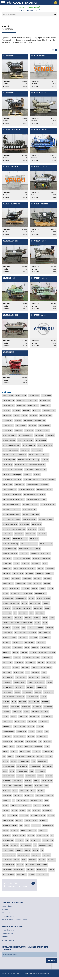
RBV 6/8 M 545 (7, 786)
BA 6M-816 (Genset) (9, 440)
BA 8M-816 (18, 420)
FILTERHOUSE (43, 722)
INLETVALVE (6, 643)
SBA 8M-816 (16, 410)
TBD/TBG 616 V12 (42, 875)
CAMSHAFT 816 (47, 781)
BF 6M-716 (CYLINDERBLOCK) (12, 480)
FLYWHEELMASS (35, 766)
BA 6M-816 (36, 410)
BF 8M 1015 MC (7, 534)
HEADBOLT (6, 638)
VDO (46, 801)
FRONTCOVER (39, 682)
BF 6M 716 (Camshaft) (29, 509)
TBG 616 (5, 830)
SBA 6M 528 (6, 801)
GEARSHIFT (6, 781)
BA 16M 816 (37, 583)
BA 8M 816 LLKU (8, 598)
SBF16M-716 (6, 539)
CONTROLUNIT (42, 736)
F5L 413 (22, 835)
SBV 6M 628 (27, 475)
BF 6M (5, 850)
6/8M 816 (22, 810)
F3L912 (24, 860)
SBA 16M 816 (27, 578)
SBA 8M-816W (45, 554)
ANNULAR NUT (42, 761)
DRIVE (45, 618)
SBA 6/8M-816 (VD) (44, 425)
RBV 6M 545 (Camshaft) (20, 539)
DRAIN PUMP (32, 722)
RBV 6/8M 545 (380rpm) (27, 568)
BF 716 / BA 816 (12, 815)
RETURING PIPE (30, 662)
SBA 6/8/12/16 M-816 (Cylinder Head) (14, 529)
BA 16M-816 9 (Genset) (9, 435)
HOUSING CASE (7, 618)
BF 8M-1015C (50, 435)
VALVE (12, 771)
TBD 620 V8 (46, 806)
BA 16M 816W (7, 563)
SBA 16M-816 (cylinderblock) (11, 504)
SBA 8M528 (49, 796)
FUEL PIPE (31, 736)
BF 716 (11, 850)
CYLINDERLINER (25, 751)
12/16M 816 (14, 830)
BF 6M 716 (45, 460)
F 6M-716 (24, 415)
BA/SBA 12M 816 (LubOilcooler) (12, 470)
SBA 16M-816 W (7, 484)
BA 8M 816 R (32, 830)
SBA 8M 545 (39, 573)
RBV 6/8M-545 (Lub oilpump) (11, 519)
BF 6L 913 (31, 875)
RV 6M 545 (6, 578)
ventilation (31, 628)
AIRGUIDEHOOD (22, 771)
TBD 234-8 (19, 850)
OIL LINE (41, 662)
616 (15, 613)
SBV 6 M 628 (24, 791)
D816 (23, 628)
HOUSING (16, 628)
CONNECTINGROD (8, 766)
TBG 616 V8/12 (47, 810)
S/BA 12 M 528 (30, 534)
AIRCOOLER (6, 712)
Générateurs (6, 909)
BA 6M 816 (49, 573)
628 (52, 835)
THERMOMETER (31, 741)
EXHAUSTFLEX (34, 717)
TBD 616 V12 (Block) (21, 465)
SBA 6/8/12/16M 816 (9, 855)
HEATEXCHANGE (26, 623)
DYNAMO (33, 652)
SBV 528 (47, 608)
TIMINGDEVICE (47, 657)
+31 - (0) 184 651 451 (30, 10)
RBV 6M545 (25, 588)
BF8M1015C (6, 835)
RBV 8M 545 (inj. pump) (45, 445)
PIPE (27, 672)
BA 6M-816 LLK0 (24, 524)
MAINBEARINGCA (19, 682)
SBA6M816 (47, 583)
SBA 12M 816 (27, 608)
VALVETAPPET (45, 647)
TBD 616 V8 (46, 855)
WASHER (5, 761)
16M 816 (40, 568)
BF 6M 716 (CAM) (41, 470)
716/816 (5, 623)
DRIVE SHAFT (14, 623)
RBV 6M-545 (21, 405)
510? (52, 840)
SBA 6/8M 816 (16, 578)
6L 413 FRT (36, 810)
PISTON (5, 746)
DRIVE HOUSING (8, 677)
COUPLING (22, 702)
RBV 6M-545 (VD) (33, 405)
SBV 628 (31, 598)
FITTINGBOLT (41, 643)
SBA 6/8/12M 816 (8, 820)
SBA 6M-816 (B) (46, 396)
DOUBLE (5, 707)
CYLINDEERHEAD (19, 726)
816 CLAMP (33, 638)
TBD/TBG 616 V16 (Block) (37, 465)
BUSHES (15, 652)
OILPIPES (49, 776)
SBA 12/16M (51, 860)
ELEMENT (16, 667)
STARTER (17, 692)
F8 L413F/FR (25, 450)
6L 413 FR (31, 835)
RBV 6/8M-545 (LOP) (49, 410)
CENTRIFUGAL (18, 672)
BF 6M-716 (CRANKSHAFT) (32, 480)
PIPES (12, 746)
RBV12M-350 (35, 554)
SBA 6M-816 (32, 425)
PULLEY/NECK (7, 682)
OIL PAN (39, 731)
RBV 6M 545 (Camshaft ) (48, 504)
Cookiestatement (7, 933)
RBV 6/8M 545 (14, 588)
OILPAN (31, 731)
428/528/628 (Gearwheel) (26, 489)
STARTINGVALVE (24, 761)
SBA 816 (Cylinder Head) (10, 554)
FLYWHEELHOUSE (32, 697)
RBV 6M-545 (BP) (39, 420)
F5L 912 (16, 860)
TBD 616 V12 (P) (32, 401)
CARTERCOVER (40, 771)
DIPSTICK (17, 657)
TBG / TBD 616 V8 (21, 598)
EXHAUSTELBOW (47, 717)
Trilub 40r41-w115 (40, 593)
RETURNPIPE (27, 657)
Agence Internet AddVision (41, 973)
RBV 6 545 (19, 820)
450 (29, 810)
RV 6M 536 (38, 786)
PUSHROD (35, 647)
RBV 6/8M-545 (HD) (8, 405)
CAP (40, 741)
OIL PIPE (52, 652)
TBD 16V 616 (40, 796)
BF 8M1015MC (7, 860)
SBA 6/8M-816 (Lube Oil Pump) (36, 499)
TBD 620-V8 (22, 455)
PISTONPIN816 (7, 633)
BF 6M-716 (37, 475)
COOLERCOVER (21, 731)
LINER (46, 786)
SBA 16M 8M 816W (22, 801)
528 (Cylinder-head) (46, 544)
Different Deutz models (10, 825)
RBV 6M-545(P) (7, 465)
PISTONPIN (47, 741)
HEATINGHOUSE (35, 603)
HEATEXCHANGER (8, 875)
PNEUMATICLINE (34, 702)
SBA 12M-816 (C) (21, 425)
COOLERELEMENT (8, 731)
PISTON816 (49, 628)
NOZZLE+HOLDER (44, 633)
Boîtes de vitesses (8, 913)
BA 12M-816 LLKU (23, 855)
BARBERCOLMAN (36, 801)
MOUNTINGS (43, 652)
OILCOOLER (6, 628)
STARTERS (24, 652)
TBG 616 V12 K (36, 563)
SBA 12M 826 (29, 573)
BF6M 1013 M (36, 855)
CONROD (40, 628)
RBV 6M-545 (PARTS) (9, 460)
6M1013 (42, 588)
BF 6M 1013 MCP (37, 450)
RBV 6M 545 (34, 539)
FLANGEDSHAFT (8, 687)
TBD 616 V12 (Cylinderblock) (11, 509)
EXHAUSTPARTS (7, 722)
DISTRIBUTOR (30, 776)
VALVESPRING (29, 643)
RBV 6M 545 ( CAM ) (29, 445)
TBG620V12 (32, 860)
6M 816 (14, 810)
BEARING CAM (20, 687)
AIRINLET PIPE (23, 717)
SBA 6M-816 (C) (45, 405)
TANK (46, 731)
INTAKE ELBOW (7, 692)
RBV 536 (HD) (39, 435)
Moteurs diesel (7, 906)
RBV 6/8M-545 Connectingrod (12, 475)
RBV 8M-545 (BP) (45, 401)
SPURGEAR (31, 726)
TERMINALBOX (7, 741)
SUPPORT (49, 756)
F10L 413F (46, 603)
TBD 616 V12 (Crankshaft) (22, 559)
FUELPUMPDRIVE (21, 677)
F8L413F (27, 850)
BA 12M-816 (28, 420)
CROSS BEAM (37, 707)
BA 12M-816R (29, 430)
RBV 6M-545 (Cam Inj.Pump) (11, 445)
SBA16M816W (7, 796)
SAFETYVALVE (20, 756)
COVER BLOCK (41, 687)
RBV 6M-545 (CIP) (21, 396)
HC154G (51, 870)
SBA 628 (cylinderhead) (10, 524)
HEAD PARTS (6, 791)
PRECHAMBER (23, 638)
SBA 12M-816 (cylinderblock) (11, 514)
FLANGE (49, 682)
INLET (31, 771)
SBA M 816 (42, 845)
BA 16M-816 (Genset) (25, 435)
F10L (31, 613)
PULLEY (30, 682)
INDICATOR (30, 756)
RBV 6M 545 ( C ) (41, 440)
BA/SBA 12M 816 (8, 583)
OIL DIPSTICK (51, 662)
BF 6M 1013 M (35, 840)
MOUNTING (20, 697)
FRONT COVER (48, 692)
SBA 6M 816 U (7, 568)
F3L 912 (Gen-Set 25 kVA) (10, 544)
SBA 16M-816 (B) (34, 396)
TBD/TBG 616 (36, 825)
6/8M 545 (34, 588)
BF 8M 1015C (32, 529)
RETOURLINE (26, 707)
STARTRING (45, 677)
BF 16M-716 (33, 415)
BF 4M (45, 563)
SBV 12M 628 (18, 796)
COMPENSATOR (17, 781)
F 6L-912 (16, 415)
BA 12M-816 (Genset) (42, 430)
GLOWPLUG (6, 652)
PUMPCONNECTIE (19, 736)
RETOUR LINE (15, 707)
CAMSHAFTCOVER (8, 776)
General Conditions (8, 940)
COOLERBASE (17, 712)
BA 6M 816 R (42, 830)
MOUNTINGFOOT (8, 697)
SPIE (4, 756)
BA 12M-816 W (19, 484)
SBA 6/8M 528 (50, 568)
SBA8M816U (38, 608)
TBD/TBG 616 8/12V (31, 820)
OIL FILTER (35, 667)
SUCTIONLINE (7, 726)
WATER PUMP (26, 806)
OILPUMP (36, 657)
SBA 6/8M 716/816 (8, 865)
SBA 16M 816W (21, 875)
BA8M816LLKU (20, 583)
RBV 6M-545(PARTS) (48, 480)
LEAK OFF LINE (17, 647)
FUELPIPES (45, 702)
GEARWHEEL (19, 662)
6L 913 (15, 791)
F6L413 (33, 791)
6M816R (5, 845)
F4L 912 (35, 850)
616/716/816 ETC (26, 845)
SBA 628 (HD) (21, 401)
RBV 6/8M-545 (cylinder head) (12, 494)
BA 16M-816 (26, 410)
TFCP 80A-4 (19, 840)
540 (21, 825)
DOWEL (13, 761)
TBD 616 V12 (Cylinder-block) (41, 559)
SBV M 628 (51, 815)
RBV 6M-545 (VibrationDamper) (38, 455)
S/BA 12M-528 (42, 534)
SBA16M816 (18, 618)
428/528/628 (17, 608)
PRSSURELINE (7, 736)
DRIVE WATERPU (34, 677)
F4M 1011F (6, 810)
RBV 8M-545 (6, 410)
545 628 (15, 835)
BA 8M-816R (18, 430)
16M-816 (5, 593)
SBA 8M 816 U (23, 613)
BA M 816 (47, 598)
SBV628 (52, 618)
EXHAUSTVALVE (45, 638)
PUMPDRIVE (35, 672)
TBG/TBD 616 (24, 815)
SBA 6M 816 (47, 578)
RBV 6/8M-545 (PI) (8, 401)
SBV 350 (16, 563)
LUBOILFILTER (47, 766)
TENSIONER (32, 633)
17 (13, 801)
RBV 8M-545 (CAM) (45, 415)
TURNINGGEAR (47, 751)
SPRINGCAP (36, 751)
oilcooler (37, 623)
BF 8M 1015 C (19, 534)
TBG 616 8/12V (7, 870)
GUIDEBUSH (6, 647)
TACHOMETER (7, 672)
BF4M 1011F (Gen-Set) (9, 489)
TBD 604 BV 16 (7, 559)
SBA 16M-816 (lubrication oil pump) (13, 499)
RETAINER (40, 756)
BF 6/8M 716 (14, 845)
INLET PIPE (44, 712)
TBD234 (50, 588)
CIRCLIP (19, 746)
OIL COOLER (6, 667)
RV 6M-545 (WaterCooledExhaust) (28, 460)
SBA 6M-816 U (36, 524)
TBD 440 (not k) (18, 573)
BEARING (40, 776)
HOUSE (5, 771)
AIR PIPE (5, 717)
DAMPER (43, 697)
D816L (44, 672)
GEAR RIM (38, 692)
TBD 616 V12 (24, 554)
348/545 (45, 840)
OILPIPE (13, 717)
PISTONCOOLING (20, 633)
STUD (33, 761)
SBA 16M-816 (44, 484)
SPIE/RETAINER (17, 643)
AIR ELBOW (35, 712)
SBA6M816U (6, 608)
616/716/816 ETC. (41, 865)
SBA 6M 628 (30, 870)
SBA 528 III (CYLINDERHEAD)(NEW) (29, 549)
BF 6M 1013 (25, 563)
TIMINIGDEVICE (7, 662)
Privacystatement (8, 930)
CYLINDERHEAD (20, 722)
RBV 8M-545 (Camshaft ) (44, 489)
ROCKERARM (29, 746)
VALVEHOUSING (22, 766)
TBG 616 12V (30, 865)
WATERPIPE (30, 687)
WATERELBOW (27, 692)
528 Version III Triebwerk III (29, 544)
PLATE (14, 702)
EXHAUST (40, 726)
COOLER (36, 781)
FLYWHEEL (6, 702)
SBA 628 (39, 598)
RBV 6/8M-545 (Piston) (46, 519)
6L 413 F (23, 830)
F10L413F (37, 806)
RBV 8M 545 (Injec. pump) (10, 450)
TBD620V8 (28, 618)
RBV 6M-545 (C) (7, 420)
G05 (27, 840)
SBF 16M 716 (6, 573)
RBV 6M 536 (28, 786)
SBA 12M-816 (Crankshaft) (31, 514)
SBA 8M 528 (37, 578)
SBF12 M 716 (18, 786)
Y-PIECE (26, 712)
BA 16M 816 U (7, 613)
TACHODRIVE (48, 707)
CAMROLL (14, 751)
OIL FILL (5, 806)
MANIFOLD (25, 667)
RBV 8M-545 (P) (7, 430)
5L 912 (50, 845)
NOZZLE (10, 756)
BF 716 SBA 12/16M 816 (38, 815)
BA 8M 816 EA (29, 796)
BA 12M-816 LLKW (42, 835)
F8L (35, 845)
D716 (29, 583)
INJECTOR (37, 618)
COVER (45, 623)
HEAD (15, 568)
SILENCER (28, 781)
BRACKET (5, 751)
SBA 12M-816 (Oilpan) (29, 519)
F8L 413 (41, 529)
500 (4, 815)
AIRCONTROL (19, 741)
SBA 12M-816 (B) (8, 396)
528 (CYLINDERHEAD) (9, 549)
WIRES (27, 647)
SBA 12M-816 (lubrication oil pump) (34, 494)
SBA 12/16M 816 (19, 870)
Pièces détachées (8, 916)
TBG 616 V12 (43, 820)
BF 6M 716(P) (29, 470)
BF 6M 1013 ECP (16, 593)
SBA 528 (5, 603)
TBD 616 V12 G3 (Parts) (10, 455)
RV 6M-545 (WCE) (8, 425)
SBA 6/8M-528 (14, 603)
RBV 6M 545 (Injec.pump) (25, 440)
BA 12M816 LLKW (8, 840)
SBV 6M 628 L (40, 613)
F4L (42, 850)
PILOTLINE (20, 776)
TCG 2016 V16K (41, 870)
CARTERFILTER (15, 806)
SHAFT (47, 746)
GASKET (5, 588)
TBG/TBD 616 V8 (48, 825)
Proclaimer (5, 937)
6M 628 (27, 825)
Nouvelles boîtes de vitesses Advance (15, 920)
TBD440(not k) (27, 593)
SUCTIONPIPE (7, 657)
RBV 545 (24, 603)
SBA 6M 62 (20, 865)
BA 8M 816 (41, 791)
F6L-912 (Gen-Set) (32, 484)
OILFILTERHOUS (46, 667)
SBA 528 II (42, 860)
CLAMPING (38, 746)
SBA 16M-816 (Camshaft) (30, 504)
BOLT (14, 638)
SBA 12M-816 (7, 415)
